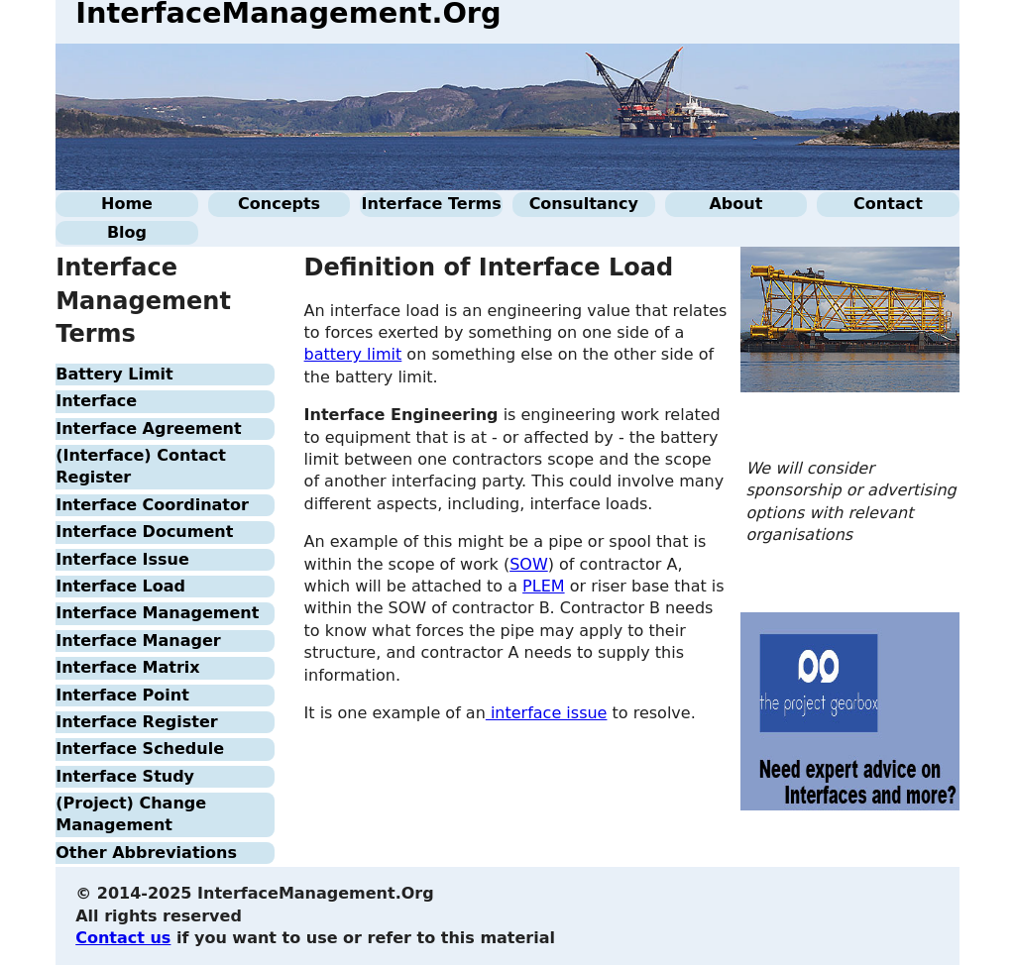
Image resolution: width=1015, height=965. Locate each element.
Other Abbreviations (146, 852)
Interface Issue (122, 559)
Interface (96, 400)
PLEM (543, 586)
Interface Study (125, 776)
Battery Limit (114, 374)
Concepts (279, 203)
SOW (528, 564)
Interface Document (144, 531)
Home (127, 203)
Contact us (122, 937)
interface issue (547, 712)
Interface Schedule (140, 748)
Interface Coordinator (152, 504)
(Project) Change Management (131, 814)
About (735, 203)
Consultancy (583, 203)
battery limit (353, 354)
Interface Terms (432, 203)
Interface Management (157, 612)
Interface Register (136, 721)
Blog (127, 232)
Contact (888, 203)
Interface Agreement (148, 428)
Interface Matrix (127, 667)
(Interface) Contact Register (141, 466)
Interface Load (120, 586)
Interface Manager (138, 640)
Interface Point (122, 695)
